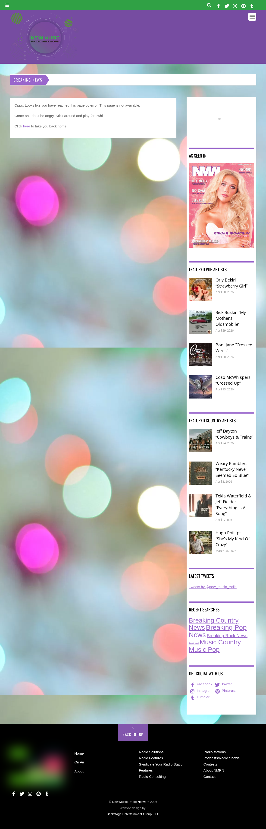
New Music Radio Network (130, 802)
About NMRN (213, 770)
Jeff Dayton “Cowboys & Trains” (234, 434)
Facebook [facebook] (200, 684)
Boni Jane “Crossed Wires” (234, 348)
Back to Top (133, 734)
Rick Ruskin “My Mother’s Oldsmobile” (231, 318)
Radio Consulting (152, 776)
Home (79, 753)
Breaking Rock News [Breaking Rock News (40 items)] (227, 635)
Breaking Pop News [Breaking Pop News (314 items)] (218, 631)
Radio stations (214, 752)
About (79, 771)
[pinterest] (243, 5)
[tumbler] (252, 5)
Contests (210, 764)
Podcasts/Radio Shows (221, 758)
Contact (209, 776)
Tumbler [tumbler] (199, 697)
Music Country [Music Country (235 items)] (220, 642)
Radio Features (151, 758)
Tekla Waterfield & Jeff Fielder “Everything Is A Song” (233, 504)
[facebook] (218, 5)
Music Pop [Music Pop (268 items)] (204, 649)
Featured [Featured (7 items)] (194, 643)
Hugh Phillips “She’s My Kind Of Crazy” (233, 538)
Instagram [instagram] (201, 691)
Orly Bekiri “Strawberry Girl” (231, 283)
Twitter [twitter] (223, 684)
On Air (79, 762)
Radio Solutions (151, 752)
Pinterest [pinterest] (225, 691)
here (26, 126)
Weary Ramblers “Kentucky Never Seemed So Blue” (232, 469)
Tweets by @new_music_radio (213, 587)
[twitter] (227, 5)
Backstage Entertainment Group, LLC (133, 814)
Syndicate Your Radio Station (162, 764)
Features (146, 770)
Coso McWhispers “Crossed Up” (233, 380)
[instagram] (235, 5)
